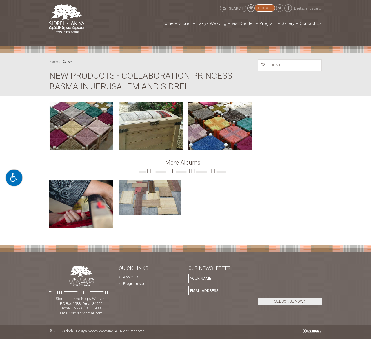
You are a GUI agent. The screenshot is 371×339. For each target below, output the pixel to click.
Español (315, 8)
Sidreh (185, 23)
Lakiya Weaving (211, 23)
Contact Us (311, 23)
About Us (130, 277)
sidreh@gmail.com (86, 313)
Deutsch (300, 8)
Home (168, 23)
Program (267, 23)
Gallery (287, 23)
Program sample (137, 283)
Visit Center (243, 23)
